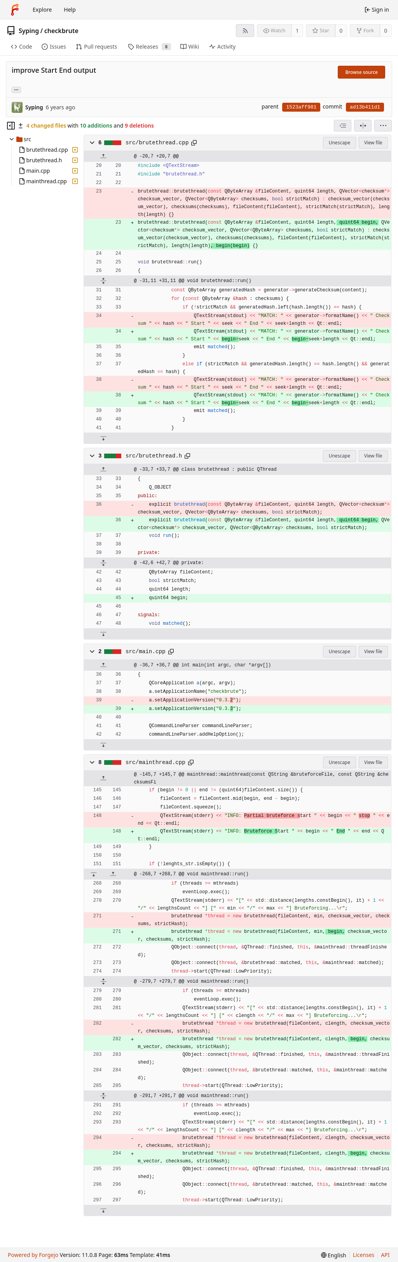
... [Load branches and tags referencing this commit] (16, 89)
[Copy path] (194, 142)
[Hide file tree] (11, 126)
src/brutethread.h (154, 456)
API (385, 1254)
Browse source (361, 72)
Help (70, 9)
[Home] (15, 10)
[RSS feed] (245, 30)
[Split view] (363, 125)
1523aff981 (301, 107)
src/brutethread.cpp (157, 143)
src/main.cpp (146, 652)
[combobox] (342, 125)
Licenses (364, 1254)
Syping (29, 31)
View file (373, 142)
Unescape (339, 142)
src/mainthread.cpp (155, 762)
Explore (42, 9)
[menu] (383, 125)
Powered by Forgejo (33, 1254)
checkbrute (61, 31)
